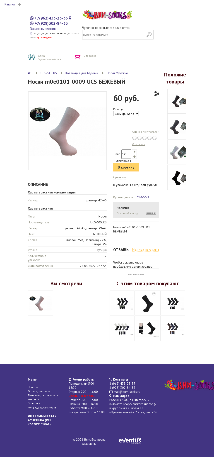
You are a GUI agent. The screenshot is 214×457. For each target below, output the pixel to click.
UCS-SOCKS (49, 73)
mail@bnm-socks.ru (127, 392)
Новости (33, 387)
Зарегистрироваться (49, 59)
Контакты (33, 399)
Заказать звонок (43, 28)
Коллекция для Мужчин (81, 73)
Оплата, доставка (39, 391)
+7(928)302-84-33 (51, 23)
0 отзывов (138, 144)
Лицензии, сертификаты (43, 395)
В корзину (126, 167)
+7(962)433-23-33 (51, 18)
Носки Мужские (117, 73)
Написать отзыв (145, 249)
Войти (41, 55)
